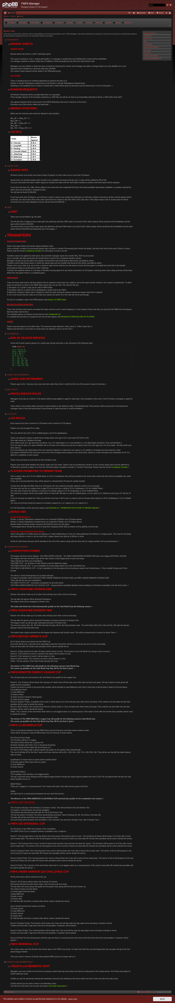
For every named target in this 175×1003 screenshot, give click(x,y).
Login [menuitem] (167, 13)
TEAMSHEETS (148, 36)
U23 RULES (147, 53)
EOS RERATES (148, 44)
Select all (21, 347)
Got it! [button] (162, 999)
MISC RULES (147, 50)
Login (14, 16)
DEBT (145, 41)
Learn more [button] (72, 999)
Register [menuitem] (170, 13)
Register (21, 16)
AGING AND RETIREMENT (151, 47)
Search (7, 16)
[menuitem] (129, 13)
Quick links (5, 13)
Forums (12, 13)
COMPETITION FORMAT (151, 56)
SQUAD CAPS (148, 38)
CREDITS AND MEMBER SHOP (152, 58)
